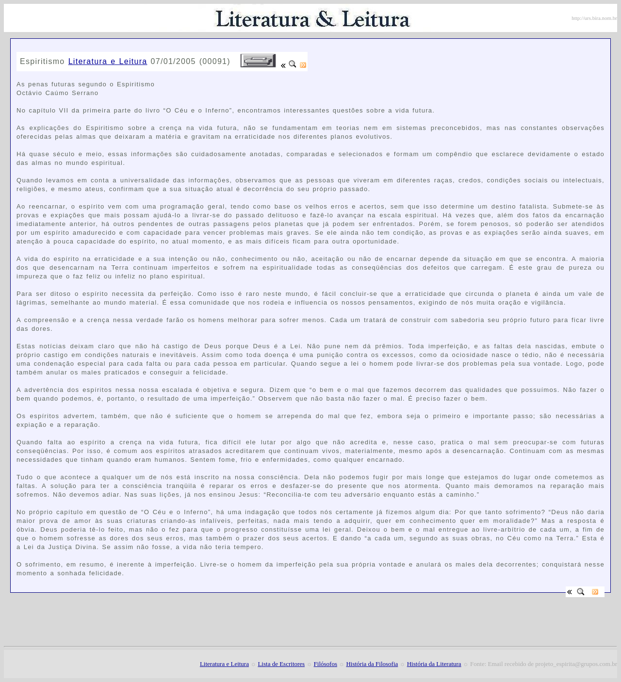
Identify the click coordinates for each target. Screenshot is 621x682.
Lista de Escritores (281, 663)
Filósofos (325, 663)
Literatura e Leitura (107, 61)
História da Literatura (434, 663)
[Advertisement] (130, 48)
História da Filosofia (372, 663)
